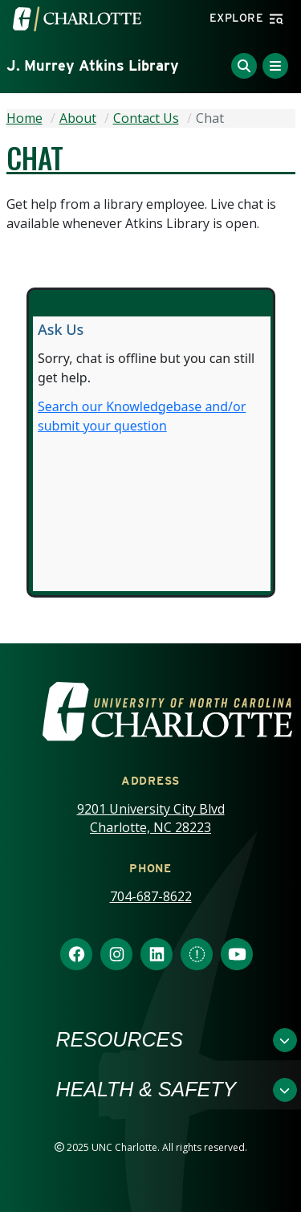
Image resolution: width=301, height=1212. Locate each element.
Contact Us (146, 118)
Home (24, 118)
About (77, 118)
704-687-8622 (151, 896)
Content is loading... (152, 453)
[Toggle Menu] (275, 66)
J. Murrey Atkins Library (92, 65)
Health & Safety (146, 1089)
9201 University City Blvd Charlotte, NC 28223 (151, 818)
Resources (119, 1039)
